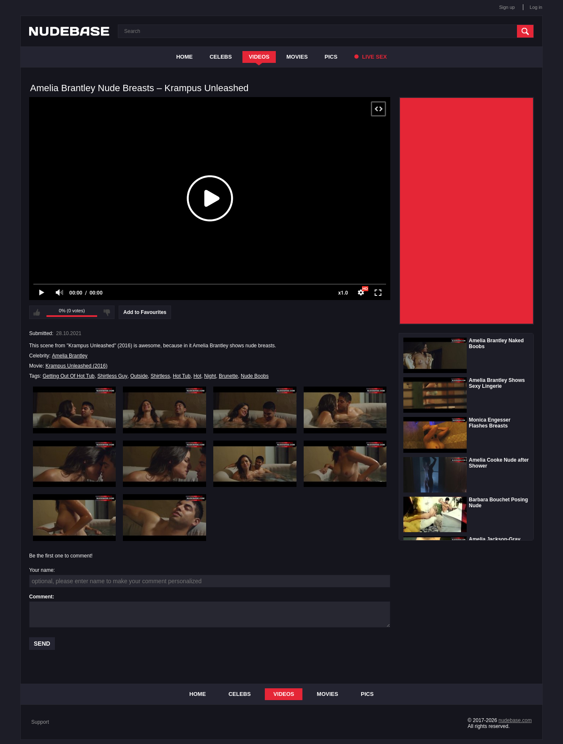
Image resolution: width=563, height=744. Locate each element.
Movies (297, 57)
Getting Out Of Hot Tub (69, 376)
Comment (40, 597)
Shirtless (160, 376)
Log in (536, 7)
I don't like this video (107, 312)
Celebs (220, 57)
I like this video (37, 312)
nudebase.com (515, 720)
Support (40, 722)
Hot (197, 376)
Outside (138, 376)
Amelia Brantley (69, 356)
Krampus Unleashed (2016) (77, 366)
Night (210, 376)
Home (184, 57)
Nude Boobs (255, 376)
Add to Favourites (144, 312)
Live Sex (370, 57)
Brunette (228, 376)
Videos (259, 57)
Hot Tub (181, 376)
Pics (331, 57)
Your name (41, 570)
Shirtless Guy (112, 376)
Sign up (507, 7)
